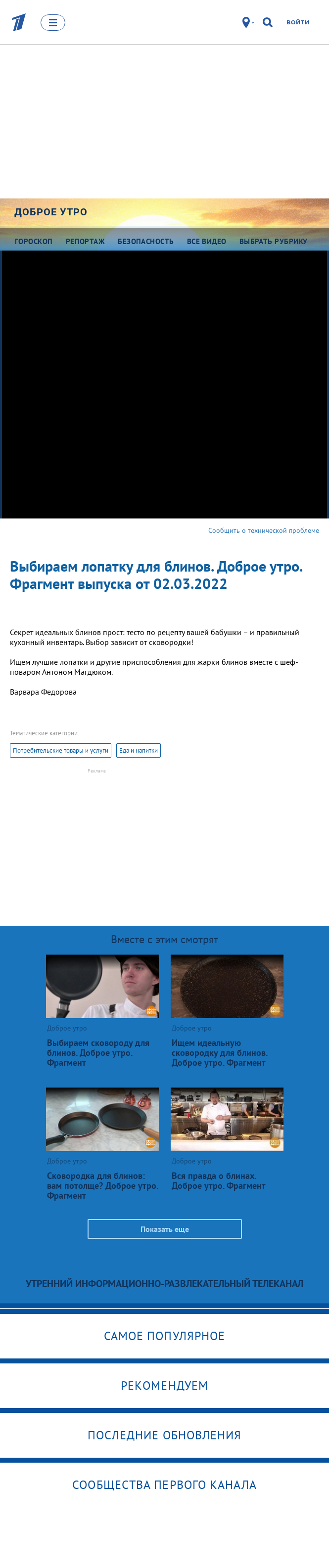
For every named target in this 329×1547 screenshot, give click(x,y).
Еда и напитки (138, 750)
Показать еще (165, 1229)
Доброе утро (51, 212)
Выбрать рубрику (273, 241)
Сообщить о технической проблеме (263, 530)
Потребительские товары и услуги (60, 750)
